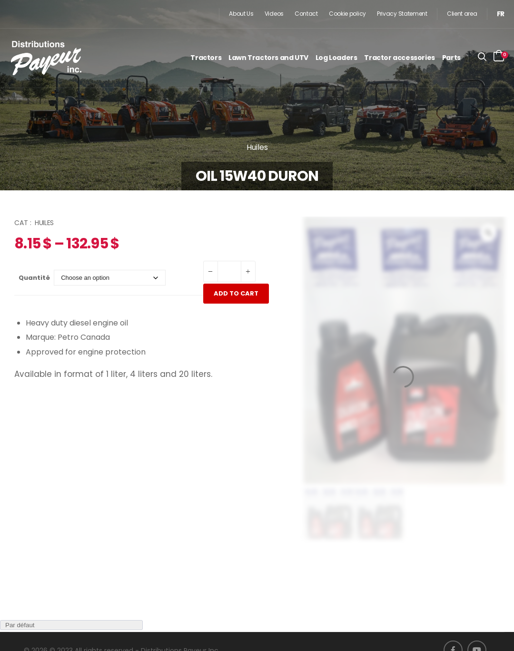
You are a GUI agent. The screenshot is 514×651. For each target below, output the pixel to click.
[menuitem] (500, 14)
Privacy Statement (402, 14)
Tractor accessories (399, 57)
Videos (274, 14)
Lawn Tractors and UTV (268, 57)
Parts (451, 57)
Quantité (34, 277)
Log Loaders (336, 57)
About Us (241, 14)
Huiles (257, 147)
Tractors (205, 57)
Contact (306, 14)
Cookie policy (347, 14)
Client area (462, 14)
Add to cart (236, 293)
